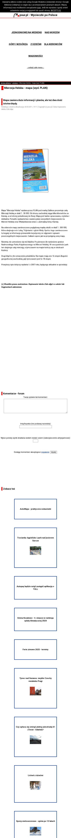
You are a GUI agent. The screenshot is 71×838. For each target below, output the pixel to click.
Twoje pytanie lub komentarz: (35, 397)
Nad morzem (52, 32)
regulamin (45, 452)
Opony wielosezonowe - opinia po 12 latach (35, 827)
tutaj (39, 7)
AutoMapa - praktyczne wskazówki (35, 509)
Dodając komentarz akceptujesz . (32, 452)
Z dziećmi (35, 44)
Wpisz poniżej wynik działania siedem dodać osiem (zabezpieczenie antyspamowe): (35, 438)
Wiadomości (35, 56)
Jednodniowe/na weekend (26, 32)
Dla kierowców (53, 44)
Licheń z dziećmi (35, 782)
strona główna (6, 83)
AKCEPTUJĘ (56, 10)
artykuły (15, 83)
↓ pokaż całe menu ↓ (35, 67)
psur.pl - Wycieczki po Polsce (35, 15)
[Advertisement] (36, 133)
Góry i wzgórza (18, 44)
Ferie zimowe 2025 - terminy (35, 649)
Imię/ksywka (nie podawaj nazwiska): (35, 424)
